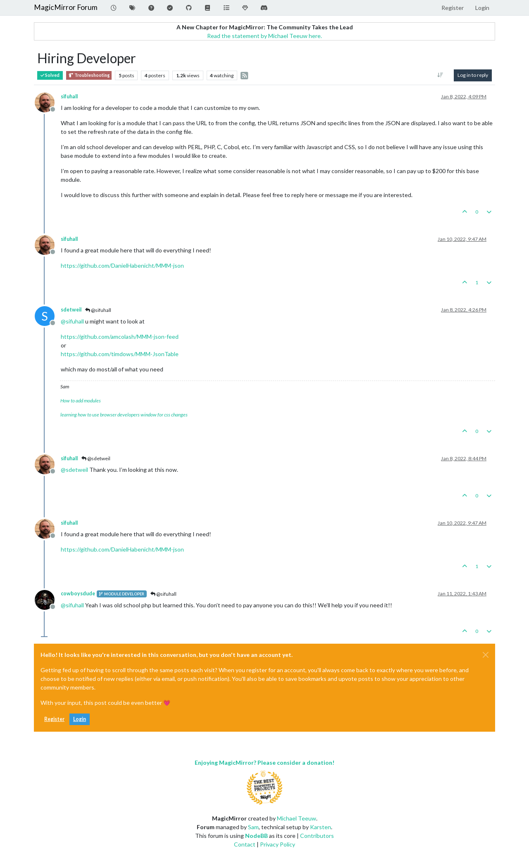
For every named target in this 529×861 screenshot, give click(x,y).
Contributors (317, 835)
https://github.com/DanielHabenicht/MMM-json (122, 265)
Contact (244, 844)
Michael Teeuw (296, 818)
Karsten (320, 826)
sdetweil (71, 310)
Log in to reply (473, 75)
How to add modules (80, 400)
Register (54, 719)
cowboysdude (78, 593)
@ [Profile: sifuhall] (72, 321)
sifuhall (69, 96)
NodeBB (256, 835)
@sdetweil (95, 458)
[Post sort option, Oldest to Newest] (440, 75)
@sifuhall (98, 310)
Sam (253, 826)
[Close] (485, 655)
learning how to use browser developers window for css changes (124, 414)
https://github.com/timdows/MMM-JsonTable (120, 353)
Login (79, 719)
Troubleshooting (89, 75)
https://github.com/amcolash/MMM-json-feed (120, 336)
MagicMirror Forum (66, 7)
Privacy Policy (277, 844)
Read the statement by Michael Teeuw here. (264, 35)
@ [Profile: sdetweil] (74, 469)
